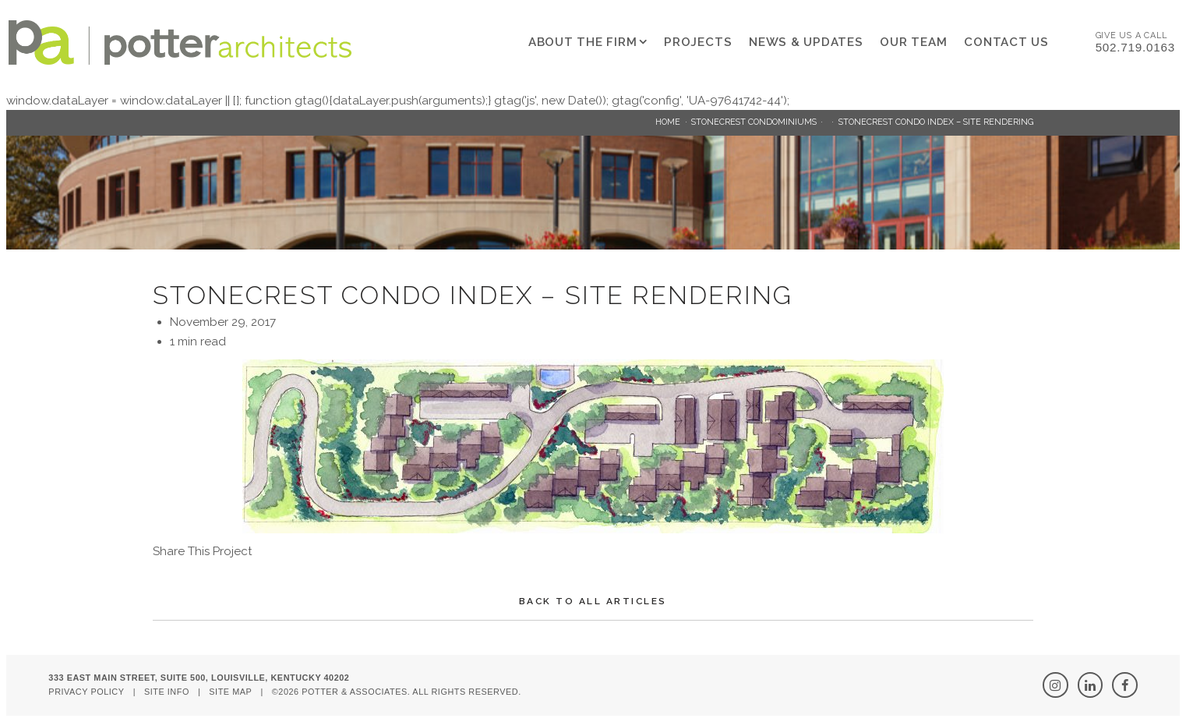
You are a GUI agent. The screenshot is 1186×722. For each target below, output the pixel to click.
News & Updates (806, 42)
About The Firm (582, 42)
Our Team (913, 42)
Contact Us (1006, 42)
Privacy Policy (86, 691)
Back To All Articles (593, 601)
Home (667, 122)
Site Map (230, 691)
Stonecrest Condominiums (754, 122)
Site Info (166, 691)
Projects (698, 42)
